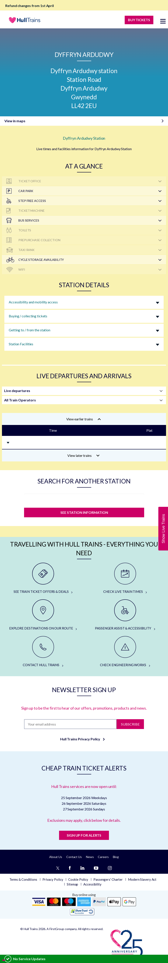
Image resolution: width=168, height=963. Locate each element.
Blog (116, 857)
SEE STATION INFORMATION (84, 512)
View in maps (14, 121)
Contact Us (74, 857)
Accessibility (92, 884)
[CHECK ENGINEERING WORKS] (125, 651)
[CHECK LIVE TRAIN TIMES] (125, 578)
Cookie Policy (78, 879)
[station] (84, 500)
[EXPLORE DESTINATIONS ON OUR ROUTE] (43, 615)
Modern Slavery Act (142, 879)
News (90, 857)
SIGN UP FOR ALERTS (84, 835)
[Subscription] (70, 724)
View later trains (83, 455)
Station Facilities (21, 344)
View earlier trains (83, 419)
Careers (103, 857)
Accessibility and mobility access (33, 302)
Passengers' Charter (108, 879)
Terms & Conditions (23, 879)
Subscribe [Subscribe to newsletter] (130, 724)
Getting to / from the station (29, 330)
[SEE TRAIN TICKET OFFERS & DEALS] (43, 578)
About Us (55, 857)
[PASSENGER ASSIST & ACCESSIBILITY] (125, 615)
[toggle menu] (163, 21)
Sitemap (72, 884)
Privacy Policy (52, 879)
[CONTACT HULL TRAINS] (43, 651)
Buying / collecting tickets (28, 316)
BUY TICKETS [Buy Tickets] (139, 20)
